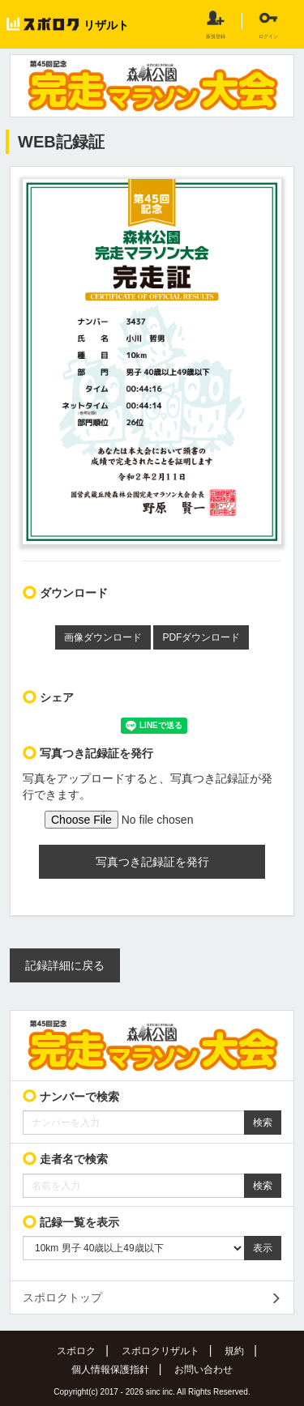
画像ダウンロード (103, 637)
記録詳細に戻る (65, 965)
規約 (234, 1351)
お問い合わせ (203, 1369)
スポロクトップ (62, 1297)
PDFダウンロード (201, 637)
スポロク (76, 1351)
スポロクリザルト (160, 1351)
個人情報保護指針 (110, 1369)
